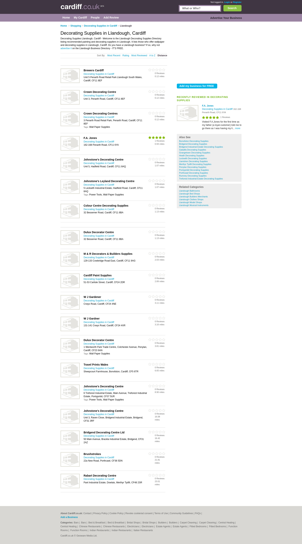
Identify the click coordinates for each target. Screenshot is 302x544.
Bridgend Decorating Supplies (193, 144)
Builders (162, 522)
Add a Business (69, 517)
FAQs (198, 513)
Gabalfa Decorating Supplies (192, 150)
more (237, 128)
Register (237, 2)
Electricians (133, 526)
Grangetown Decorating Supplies (194, 152)
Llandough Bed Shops (189, 194)
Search (232, 8)
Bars (76, 522)
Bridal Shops (134, 522)
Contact (87, 513)
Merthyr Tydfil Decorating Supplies (195, 164)
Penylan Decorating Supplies (192, 167)
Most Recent (113, 55)
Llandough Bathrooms (189, 191)
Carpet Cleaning (188, 522)
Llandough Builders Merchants (193, 196)
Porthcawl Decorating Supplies (193, 173)
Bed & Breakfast (97, 522)
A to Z (152, 55)
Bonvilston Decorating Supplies (193, 141)
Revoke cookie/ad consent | (139, 513)
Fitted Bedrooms (198, 526)
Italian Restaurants (143, 530)
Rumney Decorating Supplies (192, 176)
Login (227, 2)
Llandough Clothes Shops (191, 199)
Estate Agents (163, 526)
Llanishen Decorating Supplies (193, 161)
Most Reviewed (139, 55)
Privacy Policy (100, 513)
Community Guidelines (181, 513)
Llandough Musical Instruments (193, 205)
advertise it (66, 48)
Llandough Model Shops (190, 202)
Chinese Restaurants (90, 526)
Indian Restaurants (100, 530)
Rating (125, 55)
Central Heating (226, 522)
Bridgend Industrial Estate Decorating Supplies (201, 147)
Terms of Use (161, 513)
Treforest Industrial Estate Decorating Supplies (201, 178)
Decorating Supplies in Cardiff (217, 109)
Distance (162, 55)
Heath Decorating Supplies (191, 155)
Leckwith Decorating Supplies (193, 158)
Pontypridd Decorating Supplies (194, 170)
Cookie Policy (116, 513)
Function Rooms (79, 530)
